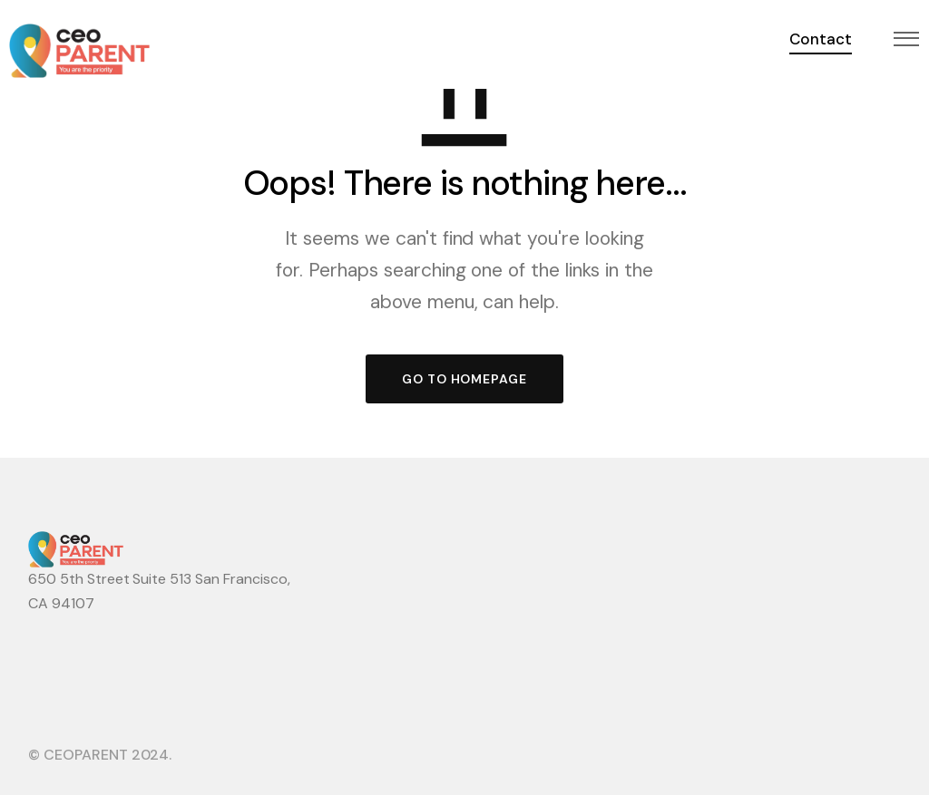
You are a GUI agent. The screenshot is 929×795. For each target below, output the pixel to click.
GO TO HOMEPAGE (464, 379)
